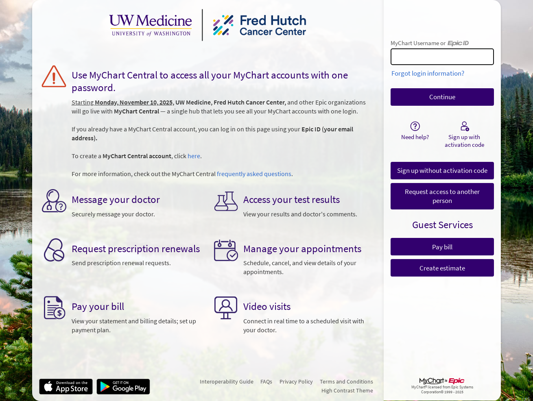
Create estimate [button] (442, 268)
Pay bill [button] (442, 246)
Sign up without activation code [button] (442, 170)
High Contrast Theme (347, 390)
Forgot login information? (427, 73)
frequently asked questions (254, 174)
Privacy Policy (296, 381)
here (194, 156)
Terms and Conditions (346, 381)
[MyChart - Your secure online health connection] (208, 25)
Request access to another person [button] (442, 196)
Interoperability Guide (226, 381)
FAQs (266, 381)
